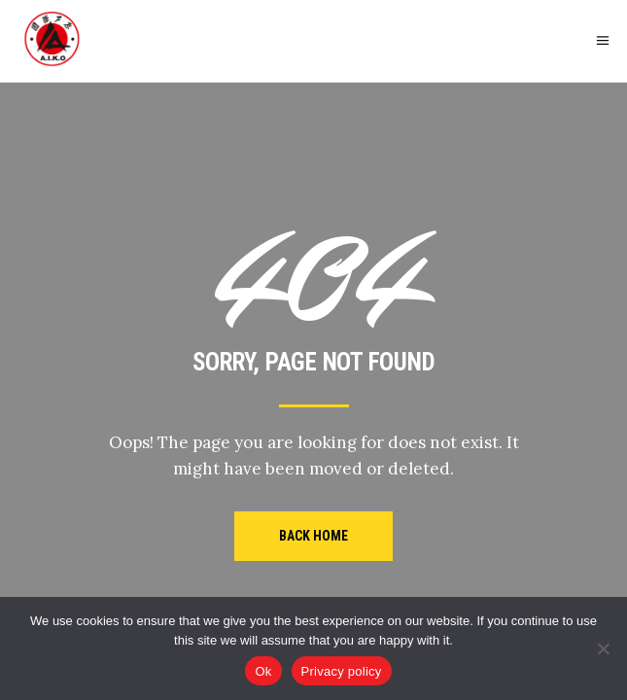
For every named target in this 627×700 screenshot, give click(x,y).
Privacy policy (341, 671)
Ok (263, 671)
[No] (602, 648)
